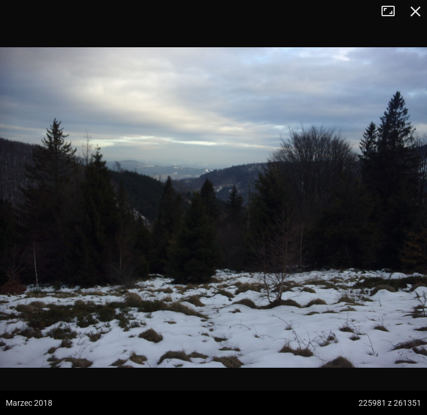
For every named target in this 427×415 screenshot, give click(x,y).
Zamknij (415, 11)
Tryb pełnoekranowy (392, 11)
